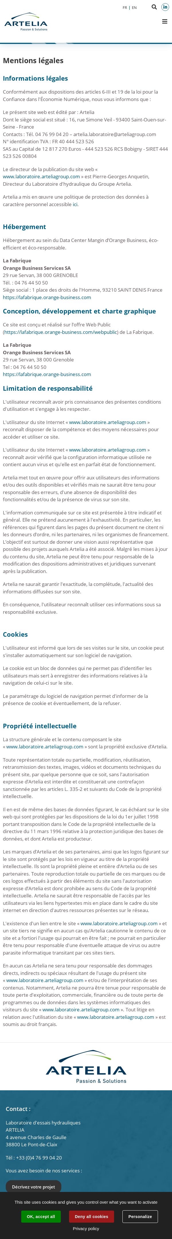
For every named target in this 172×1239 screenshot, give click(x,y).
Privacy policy (86, 1228)
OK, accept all (41, 1216)
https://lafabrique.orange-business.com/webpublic (60, 332)
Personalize (140, 1216)
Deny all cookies (91, 1216)
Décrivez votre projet (33, 1187)
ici (75, 204)
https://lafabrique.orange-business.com (47, 297)
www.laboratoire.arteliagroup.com (41, 176)
